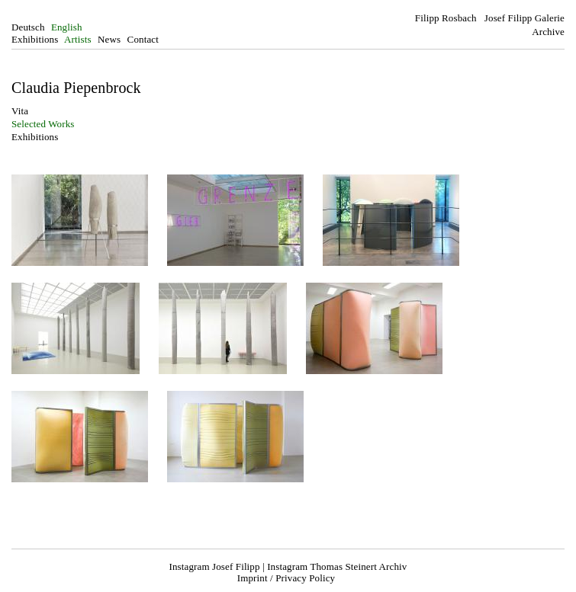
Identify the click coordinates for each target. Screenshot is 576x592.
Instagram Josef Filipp (214, 566)
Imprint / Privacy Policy (286, 578)
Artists (78, 39)
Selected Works (43, 124)
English (66, 27)
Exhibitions (34, 39)
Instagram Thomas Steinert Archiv (337, 566)
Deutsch (28, 27)
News (109, 39)
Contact (143, 39)
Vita (19, 111)
